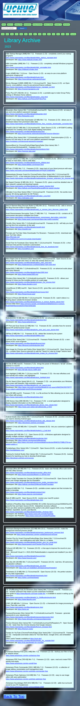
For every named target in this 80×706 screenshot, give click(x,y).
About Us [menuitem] (10, 24)
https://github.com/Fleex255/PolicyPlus (32, 99)
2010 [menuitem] (67, 34)
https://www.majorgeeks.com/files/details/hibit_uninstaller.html (28, 67)
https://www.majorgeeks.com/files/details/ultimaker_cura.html (28, 196)
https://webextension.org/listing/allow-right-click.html (37, 264)
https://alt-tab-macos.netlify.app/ (29, 370)
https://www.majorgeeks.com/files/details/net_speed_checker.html (30, 186)
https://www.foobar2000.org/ (28, 274)
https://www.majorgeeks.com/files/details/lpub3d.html (25, 131)
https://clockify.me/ (24, 229)
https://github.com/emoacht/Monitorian (32, 440)
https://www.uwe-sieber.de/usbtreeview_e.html (35, 407)
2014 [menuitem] (49, 34)
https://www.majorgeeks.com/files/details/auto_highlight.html (28, 377)
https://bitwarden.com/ (26, 116)
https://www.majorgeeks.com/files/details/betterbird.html (26, 320)
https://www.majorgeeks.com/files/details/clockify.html (25, 227)
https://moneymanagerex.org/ (28, 89)
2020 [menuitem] (21, 34)
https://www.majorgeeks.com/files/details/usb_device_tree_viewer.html (31, 405)
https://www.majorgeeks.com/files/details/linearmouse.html (27, 292)
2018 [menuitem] (30, 34)
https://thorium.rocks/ (25, 629)
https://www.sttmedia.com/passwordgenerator (34, 619)
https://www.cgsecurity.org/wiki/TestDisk (38, 514)
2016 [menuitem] (39, 34)
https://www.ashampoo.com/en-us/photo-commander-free (27, 671)
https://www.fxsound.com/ (27, 558)
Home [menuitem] (4, 24)
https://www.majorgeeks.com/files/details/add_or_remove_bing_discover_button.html (37, 209)
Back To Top (14, 696)
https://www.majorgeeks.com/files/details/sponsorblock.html (27, 149)
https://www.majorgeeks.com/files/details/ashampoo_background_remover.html (35, 532)
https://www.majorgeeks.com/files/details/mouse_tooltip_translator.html (32, 482)
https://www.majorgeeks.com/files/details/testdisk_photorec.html (29, 512)
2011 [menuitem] (62, 34)
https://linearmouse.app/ (26, 294)
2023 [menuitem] (7, 34)
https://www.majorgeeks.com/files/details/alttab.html (25, 368)
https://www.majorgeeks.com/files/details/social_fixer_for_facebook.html (32, 247)
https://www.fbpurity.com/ (27, 599)
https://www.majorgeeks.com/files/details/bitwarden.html (26, 114)
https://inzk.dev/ (36, 639)
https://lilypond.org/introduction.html (31, 345)
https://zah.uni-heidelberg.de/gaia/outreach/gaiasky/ (38, 568)
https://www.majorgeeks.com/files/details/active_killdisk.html (28, 163)
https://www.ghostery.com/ (27, 284)
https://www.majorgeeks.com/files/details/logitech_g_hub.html (28, 430)
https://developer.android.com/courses (20, 458)
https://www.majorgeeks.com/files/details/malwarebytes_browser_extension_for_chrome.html (40, 178)
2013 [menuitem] (53, 34)
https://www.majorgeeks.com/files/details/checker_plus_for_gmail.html (31, 542)
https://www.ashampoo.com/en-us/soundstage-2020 (25, 687)
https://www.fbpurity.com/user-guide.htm (30, 593)
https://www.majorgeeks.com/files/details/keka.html (24, 397)
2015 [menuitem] (44, 34)
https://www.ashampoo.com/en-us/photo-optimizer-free (26, 679)
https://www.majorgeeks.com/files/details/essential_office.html (28, 473)
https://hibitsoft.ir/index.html (28, 69)
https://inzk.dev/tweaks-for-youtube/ (31, 642)
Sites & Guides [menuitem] (48, 24)
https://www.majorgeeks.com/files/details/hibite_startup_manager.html (31, 58)
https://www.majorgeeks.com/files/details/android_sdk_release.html (30, 421)
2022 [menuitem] (12, 34)
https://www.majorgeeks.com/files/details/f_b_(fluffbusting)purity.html (31, 597)
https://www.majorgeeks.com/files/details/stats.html (24, 500)
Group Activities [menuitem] (37, 24)
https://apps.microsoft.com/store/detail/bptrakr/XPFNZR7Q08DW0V (30, 170)
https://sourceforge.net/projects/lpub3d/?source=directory (38, 133)
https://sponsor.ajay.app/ (26, 151)
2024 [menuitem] (2, 34)
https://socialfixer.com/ (26, 249)
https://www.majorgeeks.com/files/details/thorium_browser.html (29, 627)
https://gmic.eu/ (23, 609)
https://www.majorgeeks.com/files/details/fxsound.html (25, 556)
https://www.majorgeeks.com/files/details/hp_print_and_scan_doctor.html (32, 330)
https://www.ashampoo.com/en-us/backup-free (23, 655)
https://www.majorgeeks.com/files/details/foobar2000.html (27, 272)
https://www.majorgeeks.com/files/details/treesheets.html (26, 576)
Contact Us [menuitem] (58, 24)
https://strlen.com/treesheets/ (28, 577)
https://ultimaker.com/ (25, 198)
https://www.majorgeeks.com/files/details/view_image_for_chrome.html (32, 353)
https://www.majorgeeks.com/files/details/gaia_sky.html (26, 566)
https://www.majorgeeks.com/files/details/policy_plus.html (27, 97)
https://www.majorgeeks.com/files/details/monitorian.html (26, 438)
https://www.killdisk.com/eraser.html (31, 164)
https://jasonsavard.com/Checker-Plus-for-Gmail (35, 544)
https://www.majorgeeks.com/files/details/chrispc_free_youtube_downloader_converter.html (39, 124)
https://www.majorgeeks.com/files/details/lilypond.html (25, 343)
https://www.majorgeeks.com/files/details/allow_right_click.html (29, 263)
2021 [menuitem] (16, 34)
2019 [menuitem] (25, 34)
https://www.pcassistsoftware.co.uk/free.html (34, 474)
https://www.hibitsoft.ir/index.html (30, 60)
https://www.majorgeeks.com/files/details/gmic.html (24, 607)
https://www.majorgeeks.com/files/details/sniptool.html (25, 492)
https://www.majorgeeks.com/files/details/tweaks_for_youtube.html (30, 640)
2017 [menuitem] (35, 34)
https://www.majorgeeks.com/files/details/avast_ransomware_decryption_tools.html (36, 217)
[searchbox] (9, 28)
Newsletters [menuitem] (27, 24)
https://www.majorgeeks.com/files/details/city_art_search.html (28, 385)
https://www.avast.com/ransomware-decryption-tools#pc (38, 219)
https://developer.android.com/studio (31, 423)
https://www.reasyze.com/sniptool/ (30, 494)
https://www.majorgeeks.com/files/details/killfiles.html (25, 336)
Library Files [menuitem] (18, 24)
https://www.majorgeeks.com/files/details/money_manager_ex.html (30, 87)
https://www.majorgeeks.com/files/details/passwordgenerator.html (30, 617)
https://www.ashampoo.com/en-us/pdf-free (21, 663)
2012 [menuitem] (58, 34)
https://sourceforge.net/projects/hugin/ (32, 79)
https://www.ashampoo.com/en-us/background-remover (37, 534)
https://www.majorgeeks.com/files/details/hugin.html (25, 77)
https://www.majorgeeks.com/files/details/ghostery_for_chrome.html (30, 282)
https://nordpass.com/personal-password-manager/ (24, 141)
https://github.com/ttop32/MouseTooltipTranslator (36, 484)
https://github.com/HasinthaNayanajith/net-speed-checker (39, 188)
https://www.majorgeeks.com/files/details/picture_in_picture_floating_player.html (35, 302)
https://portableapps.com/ (15, 450)
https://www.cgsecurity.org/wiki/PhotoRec (40, 516)
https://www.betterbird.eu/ (27, 322)
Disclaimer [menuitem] (66, 24)
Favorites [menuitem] (73, 34)
